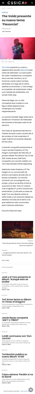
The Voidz (6, 67)
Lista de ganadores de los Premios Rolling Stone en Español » (17, 244)
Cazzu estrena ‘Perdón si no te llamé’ (17, 375)
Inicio (3, 8)
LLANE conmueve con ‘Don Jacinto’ (17, 337)
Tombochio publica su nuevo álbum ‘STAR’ (14, 355)
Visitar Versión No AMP (26, 391)
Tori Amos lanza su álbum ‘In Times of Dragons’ (16, 300)
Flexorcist (24, 70)
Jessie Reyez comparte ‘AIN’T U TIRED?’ (15, 319)
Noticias (9, 8)
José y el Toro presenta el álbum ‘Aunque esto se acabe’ (16, 279)
